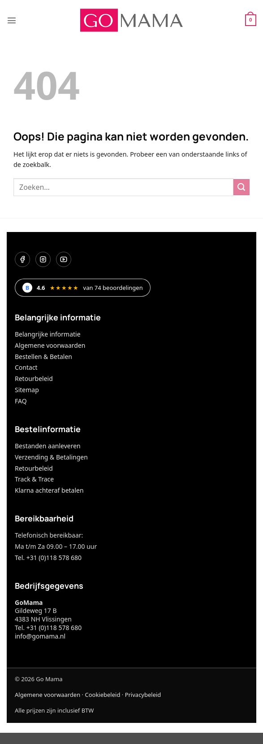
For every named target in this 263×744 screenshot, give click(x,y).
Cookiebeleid (102, 695)
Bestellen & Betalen (43, 356)
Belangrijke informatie (48, 334)
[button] (12, 20)
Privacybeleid (143, 695)
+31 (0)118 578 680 (54, 627)
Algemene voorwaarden (50, 345)
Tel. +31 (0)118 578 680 (48, 557)
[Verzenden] (241, 187)
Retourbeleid (34, 378)
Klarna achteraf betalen (49, 490)
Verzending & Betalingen (51, 457)
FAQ (21, 401)
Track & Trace (34, 479)
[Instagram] (43, 259)
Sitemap (27, 389)
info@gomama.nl (40, 636)
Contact (26, 367)
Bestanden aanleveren (48, 446)
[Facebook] (22, 259)
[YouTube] (63, 259)
